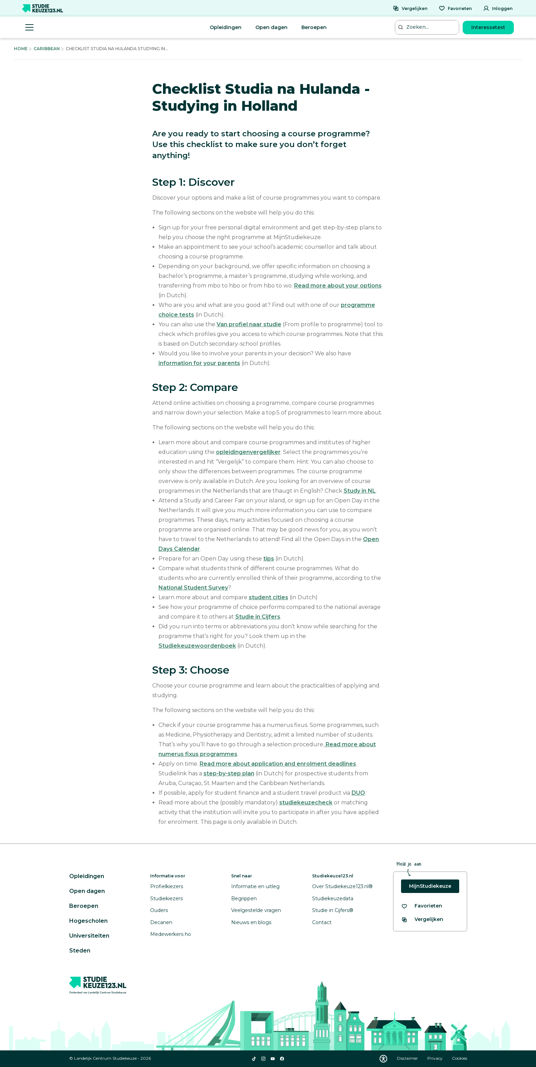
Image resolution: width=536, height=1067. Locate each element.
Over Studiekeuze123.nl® (342, 886)
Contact (321, 922)
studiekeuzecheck (306, 802)
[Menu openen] (29, 27)
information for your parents (199, 363)
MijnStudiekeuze (430, 886)
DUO (358, 793)
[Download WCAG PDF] (383, 1059)
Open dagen (271, 27)
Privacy (435, 1058)
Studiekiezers (166, 898)
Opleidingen (226, 27)
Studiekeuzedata (332, 898)
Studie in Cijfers (257, 616)
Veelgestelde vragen (256, 910)
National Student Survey (193, 587)
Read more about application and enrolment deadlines (278, 763)
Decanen (161, 922)
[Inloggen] (498, 8)
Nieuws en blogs (251, 922)
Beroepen (314, 27)
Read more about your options (338, 285)
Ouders (159, 910)
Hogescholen (88, 921)
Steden (79, 950)
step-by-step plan (228, 773)
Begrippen (244, 898)
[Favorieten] (455, 8)
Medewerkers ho (170, 934)
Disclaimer (408, 1058)
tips (268, 558)
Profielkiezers (166, 886)
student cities (268, 597)
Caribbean (47, 48)
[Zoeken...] (428, 27)
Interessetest (488, 27)
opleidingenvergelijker (248, 452)
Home (21, 48)
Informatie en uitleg (255, 886)
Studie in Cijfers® (332, 910)
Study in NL (360, 490)
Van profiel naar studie (249, 324)
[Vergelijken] (410, 8)
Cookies (459, 1058)
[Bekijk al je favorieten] (421, 906)
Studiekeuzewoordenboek (197, 645)
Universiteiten (89, 935)
